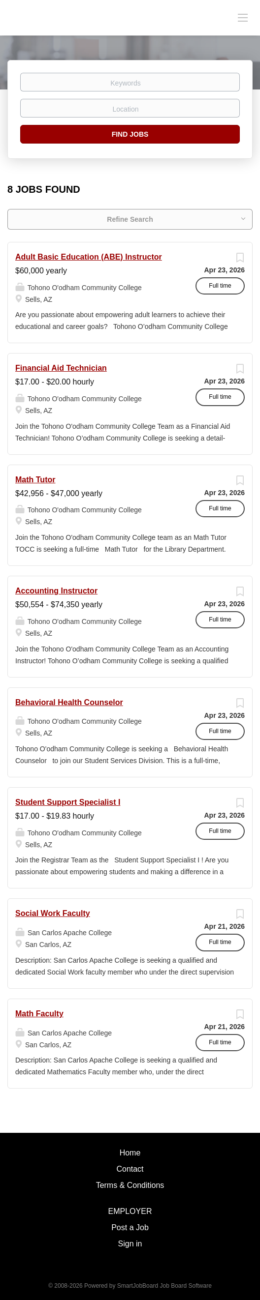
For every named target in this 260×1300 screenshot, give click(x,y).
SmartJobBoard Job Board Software (164, 1285)
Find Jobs (130, 134)
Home (130, 1153)
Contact (129, 1169)
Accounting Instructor (56, 591)
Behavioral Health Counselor (69, 702)
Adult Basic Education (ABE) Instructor (88, 257)
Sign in (130, 1244)
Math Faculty (39, 1013)
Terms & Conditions (130, 1185)
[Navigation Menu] (243, 17)
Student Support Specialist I (67, 802)
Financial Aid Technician (61, 368)
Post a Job (130, 1227)
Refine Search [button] (130, 219)
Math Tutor (35, 479)
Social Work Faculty (52, 913)
